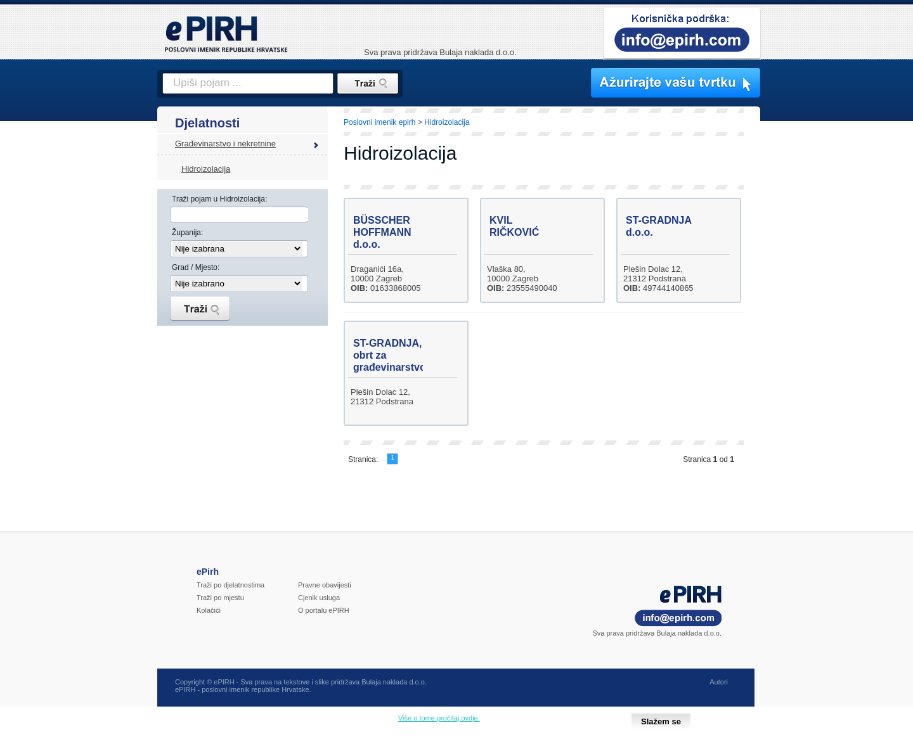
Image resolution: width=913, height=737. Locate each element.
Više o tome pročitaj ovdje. (439, 718)
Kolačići (209, 610)
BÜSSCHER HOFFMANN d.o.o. (382, 232)
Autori (718, 682)
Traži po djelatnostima (230, 585)
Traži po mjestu (220, 597)
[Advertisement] (816, 326)
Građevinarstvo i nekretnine (225, 143)
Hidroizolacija (205, 169)
